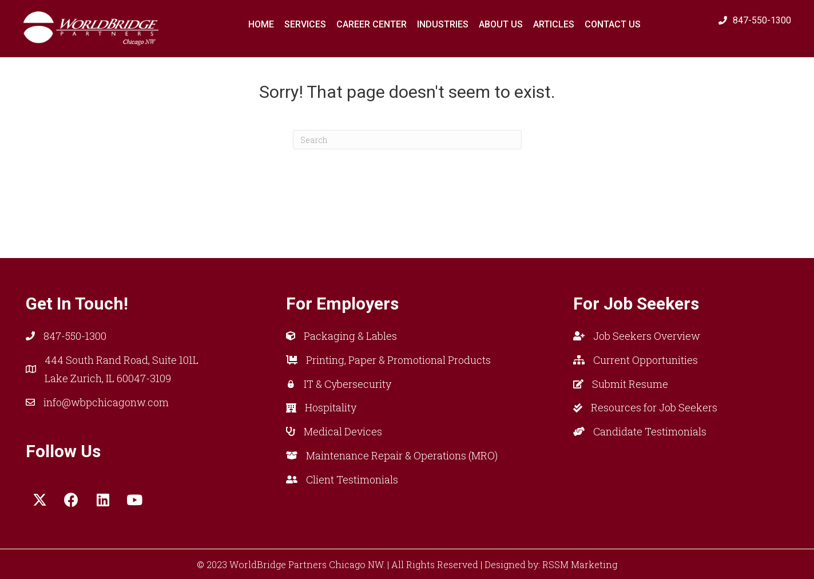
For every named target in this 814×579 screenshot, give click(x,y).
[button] (40, 500)
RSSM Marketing (579, 564)
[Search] (407, 139)
